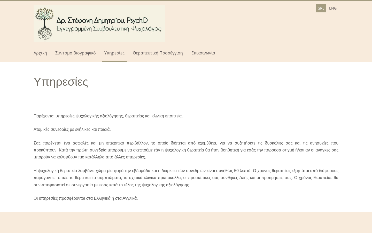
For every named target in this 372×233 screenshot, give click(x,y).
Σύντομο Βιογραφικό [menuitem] (75, 53)
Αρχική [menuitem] (40, 53)
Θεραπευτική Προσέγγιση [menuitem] (158, 53)
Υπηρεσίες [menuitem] (114, 53)
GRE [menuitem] (320, 8)
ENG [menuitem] (333, 8)
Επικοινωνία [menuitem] (203, 53)
